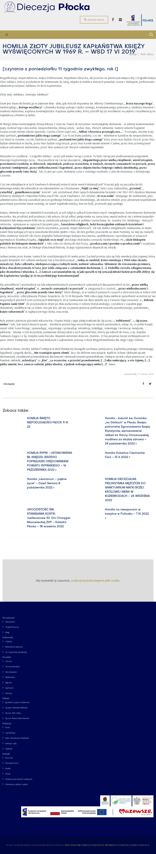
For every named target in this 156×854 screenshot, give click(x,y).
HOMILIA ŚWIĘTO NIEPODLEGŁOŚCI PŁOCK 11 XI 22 (47, 422)
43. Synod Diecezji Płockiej (16, 652)
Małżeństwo (10, 677)
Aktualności (10, 621)
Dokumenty (8, 637)
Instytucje (7, 723)
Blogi (7, 632)
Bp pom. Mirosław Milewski (16, 707)
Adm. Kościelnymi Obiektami (17, 738)
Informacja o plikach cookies (16, 784)
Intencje (8, 693)
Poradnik (7, 657)
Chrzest (8, 661)
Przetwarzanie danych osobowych (18, 779)
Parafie (7, 768)
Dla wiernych (9, 617)
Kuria (7, 727)
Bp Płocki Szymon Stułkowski (17, 702)
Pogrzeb (8, 682)
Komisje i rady (11, 743)
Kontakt (6, 753)
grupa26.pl (144, 845)
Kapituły (8, 748)
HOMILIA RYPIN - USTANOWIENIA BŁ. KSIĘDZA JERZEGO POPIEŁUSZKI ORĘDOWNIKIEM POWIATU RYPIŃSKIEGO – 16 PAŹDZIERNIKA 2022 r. (49, 461)
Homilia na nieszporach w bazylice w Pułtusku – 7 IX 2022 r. (127, 514)
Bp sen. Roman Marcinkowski (17, 718)
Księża (7, 773)
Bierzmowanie (11, 672)
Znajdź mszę (94, 20)
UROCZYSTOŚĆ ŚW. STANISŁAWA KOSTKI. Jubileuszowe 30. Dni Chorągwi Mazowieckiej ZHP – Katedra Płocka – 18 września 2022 (48, 518)
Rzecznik (9, 757)
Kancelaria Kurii (11, 763)
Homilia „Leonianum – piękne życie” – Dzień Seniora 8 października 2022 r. (46, 483)
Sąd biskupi (10, 732)
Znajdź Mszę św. (12, 627)
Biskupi (6, 698)
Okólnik (8, 641)
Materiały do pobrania (14, 646)
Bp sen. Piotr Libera (13, 713)
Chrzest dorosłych (12, 666)
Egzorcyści (9, 688)
